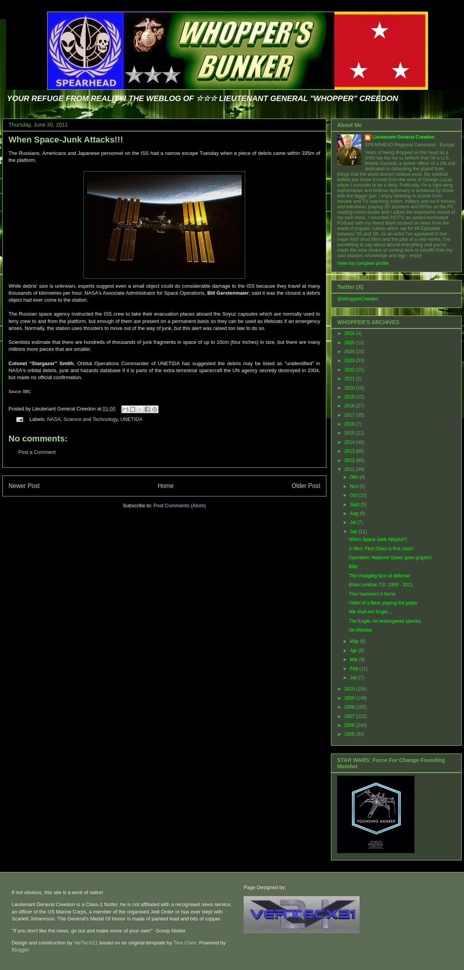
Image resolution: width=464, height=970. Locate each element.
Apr (354, 650)
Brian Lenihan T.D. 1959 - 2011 (381, 584)
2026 (350, 333)
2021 (350, 378)
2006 (350, 725)
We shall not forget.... (370, 612)
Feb (354, 668)
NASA (54, 419)
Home (166, 485)
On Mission (360, 630)
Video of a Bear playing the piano (383, 603)
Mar (354, 659)
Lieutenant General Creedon (403, 137)
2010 (350, 689)
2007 (350, 716)
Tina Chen (184, 943)
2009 (350, 698)
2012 (350, 460)
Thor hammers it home (372, 594)
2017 (350, 415)
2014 (350, 442)
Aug (355, 513)
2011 (350, 469)
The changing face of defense (379, 576)
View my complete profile (363, 263)
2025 (350, 342)
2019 (350, 397)
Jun (354, 531)
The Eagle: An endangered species (385, 621)
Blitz (353, 566)
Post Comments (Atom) (180, 505)
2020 (350, 388)
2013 (350, 451)
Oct (354, 495)
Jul (353, 522)
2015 (350, 433)
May (355, 641)
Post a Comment (37, 452)
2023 (350, 360)
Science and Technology (90, 419)
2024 (350, 351)
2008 (350, 707)
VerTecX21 (85, 943)
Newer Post (24, 485)
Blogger (20, 950)
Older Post (306, 485)
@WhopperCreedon (358, 299)
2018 (350, 406)
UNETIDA (131, 419)
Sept (355, 504)
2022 (350, 370)
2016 (350, 424)
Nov (355, 486)
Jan (354, 677)
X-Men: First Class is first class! (381, 548)
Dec (355, 477)
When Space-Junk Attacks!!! (66, 139)
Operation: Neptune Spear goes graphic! (390, 557)
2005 (350, 734)
